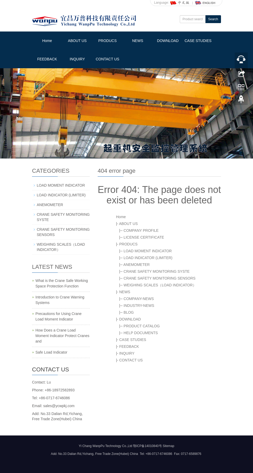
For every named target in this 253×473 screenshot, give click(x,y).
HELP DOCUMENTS (141, 333)
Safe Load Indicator (51, 352)
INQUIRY (77, 59)
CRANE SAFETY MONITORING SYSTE (157, 271)
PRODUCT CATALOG (142, 326)
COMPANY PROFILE (141, 230)
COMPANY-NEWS (139, 299)
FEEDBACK (47, 59)
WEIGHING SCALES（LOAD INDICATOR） (160, 285)
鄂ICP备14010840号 (147, 446)
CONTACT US (107, 59)
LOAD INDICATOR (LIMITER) (148, 258)
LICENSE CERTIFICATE (144, 237)
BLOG (129, 312)
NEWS (137, 41)
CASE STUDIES (198, 41)
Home (47, 41)
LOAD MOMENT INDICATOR (148, 251)
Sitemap (168, 446)
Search (213, 19)
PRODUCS (107, 41)
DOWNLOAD (167, 41)
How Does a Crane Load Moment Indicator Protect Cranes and (62, 335)
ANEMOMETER (136, 264)
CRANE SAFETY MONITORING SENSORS (160, 278)
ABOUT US (77, 41)
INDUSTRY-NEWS (139, 305)
